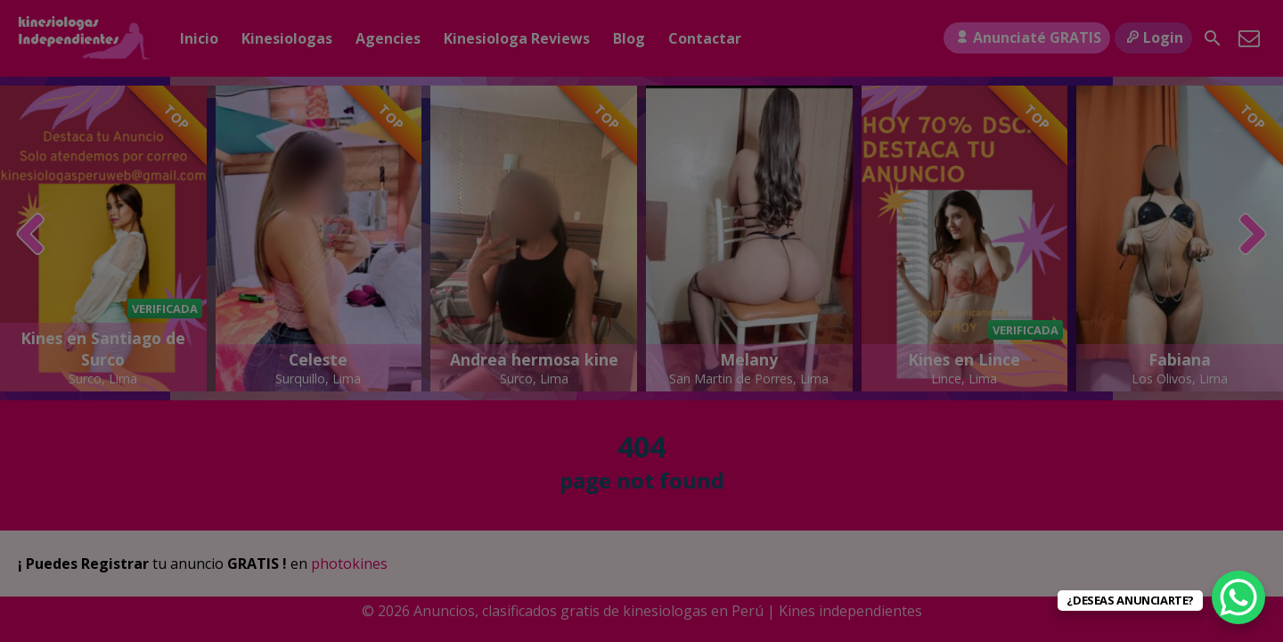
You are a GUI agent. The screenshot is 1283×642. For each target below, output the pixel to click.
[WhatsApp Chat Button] (1238, 597)
